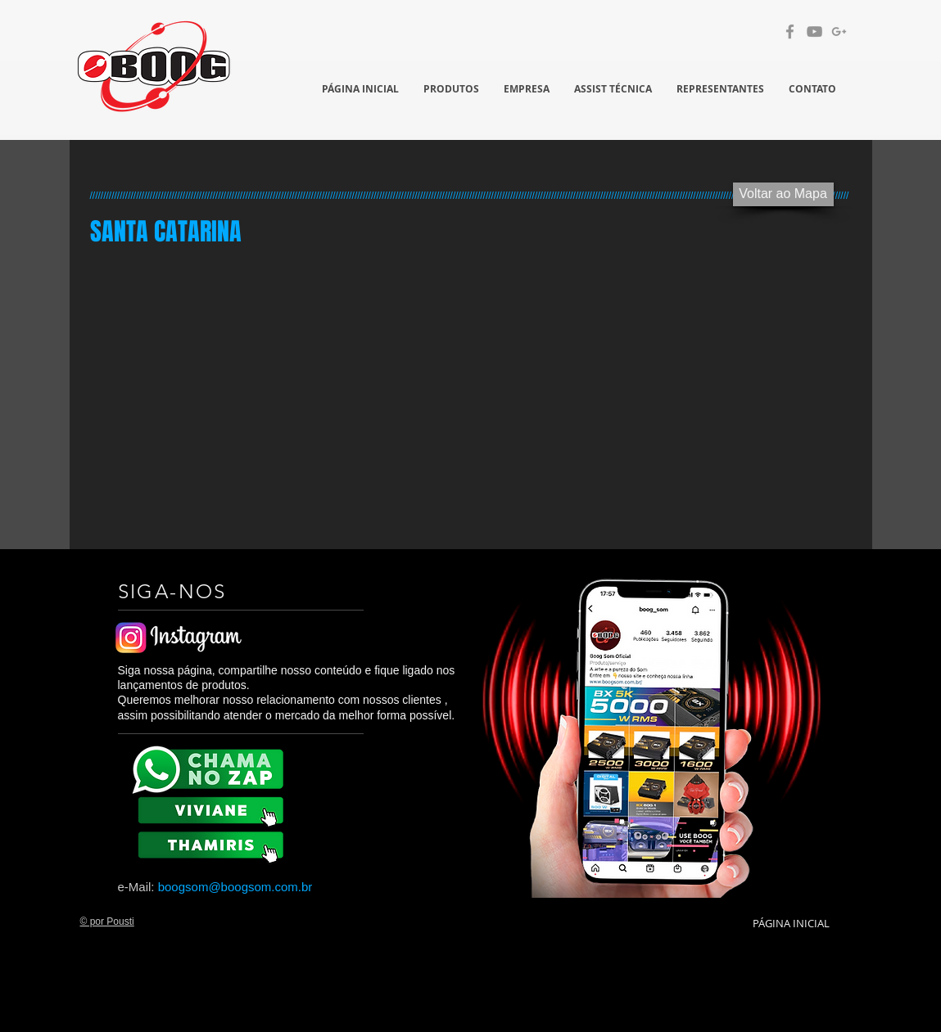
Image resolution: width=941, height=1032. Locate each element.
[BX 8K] (213, 843)
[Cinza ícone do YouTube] (814, 31)
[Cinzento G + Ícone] (839, 31)
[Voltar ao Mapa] (783, 194)
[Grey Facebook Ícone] (789, 31)
